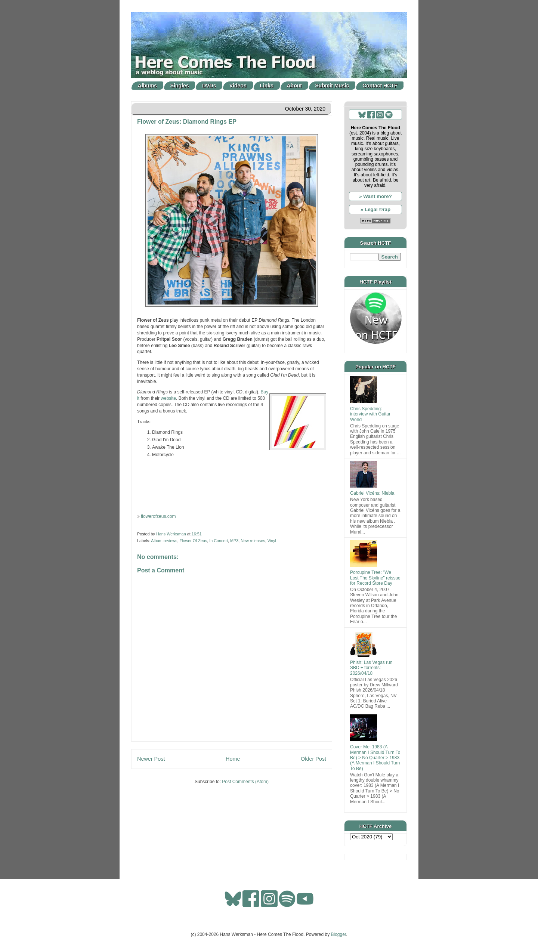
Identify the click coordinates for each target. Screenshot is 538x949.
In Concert (218, 540)
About (294, 86)
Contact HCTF (379, 86)
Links (266, 86)
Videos (238, 86)
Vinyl (272, 540)
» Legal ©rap (375, 209)
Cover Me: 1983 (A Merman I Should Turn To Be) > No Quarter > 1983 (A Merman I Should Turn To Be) (375, 757)
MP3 (234, 540)
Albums (147, 86)
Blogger (338, 934)
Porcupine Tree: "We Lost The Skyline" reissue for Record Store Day (375, 578)
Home (233, 759)
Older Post (313, 759)
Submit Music (332, 86)
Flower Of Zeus (193, 540)
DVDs (209, 86)
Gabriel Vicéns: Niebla (372, 493)
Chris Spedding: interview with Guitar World (370, 414)
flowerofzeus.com (158, 516)
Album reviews (164, 540)
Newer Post (151, 759)
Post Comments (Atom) (245, 781)
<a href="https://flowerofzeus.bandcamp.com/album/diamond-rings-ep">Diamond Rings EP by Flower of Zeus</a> (231, 485)
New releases (253, 540)
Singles (179, 86)
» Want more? (375, 196)
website (168, 398)
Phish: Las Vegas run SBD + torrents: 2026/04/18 (371, 668)
